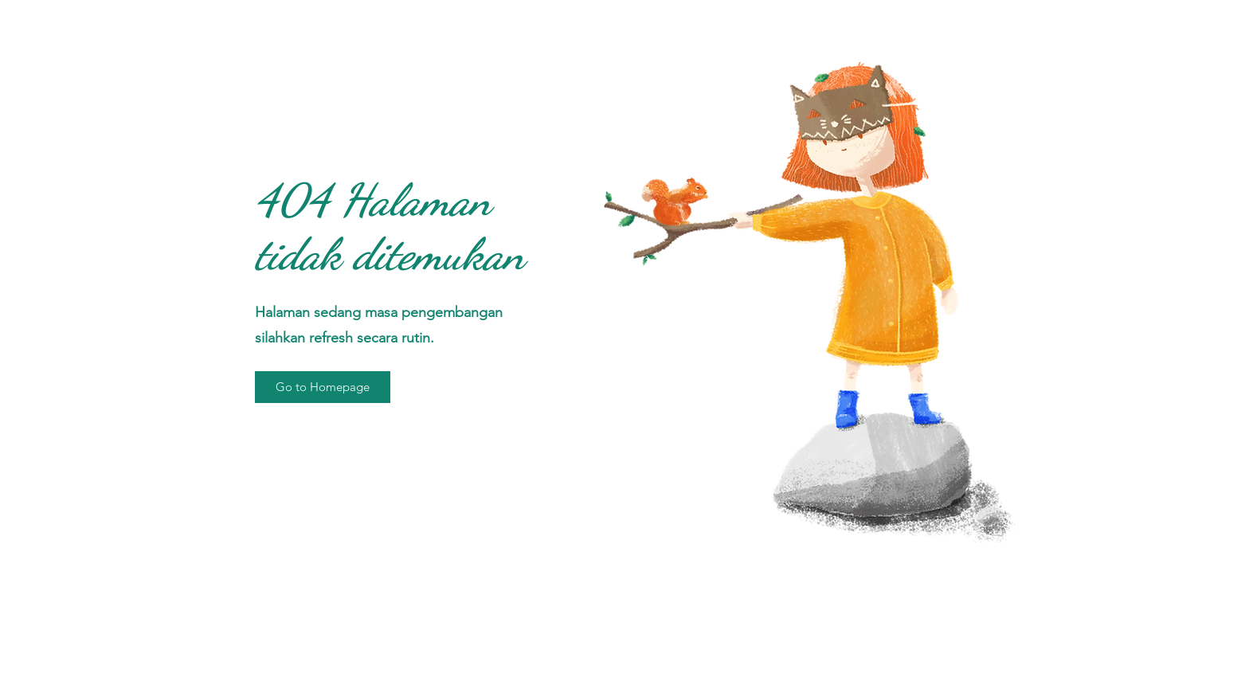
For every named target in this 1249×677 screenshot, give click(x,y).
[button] (322, 387)
